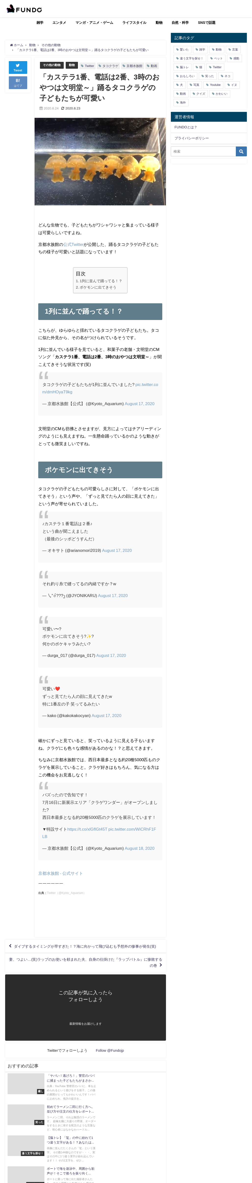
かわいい (221, 93)
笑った (209, 76)
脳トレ (184, 67)
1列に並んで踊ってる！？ (101, 288)
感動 (236, 58)
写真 (196, 84)
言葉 (235, 49)
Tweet (17, 67)
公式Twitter (73, 252)
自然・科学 (180, 22)
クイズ (200, 93)
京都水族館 (136, 65)
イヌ (234, 84)
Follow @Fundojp (110, 1065)
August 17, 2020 (140, 411)
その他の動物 (52, 64)
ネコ (227, 76)
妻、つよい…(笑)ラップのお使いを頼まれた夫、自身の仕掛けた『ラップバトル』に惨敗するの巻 (86, 977)
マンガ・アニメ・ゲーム (94, 22)
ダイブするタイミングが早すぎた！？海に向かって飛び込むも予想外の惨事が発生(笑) (84, 957)
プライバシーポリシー (192, 138)
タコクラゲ (112, 65)
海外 (183, 102)
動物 (159, 22)
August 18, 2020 (140, 856)
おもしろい (187, 76)
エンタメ (59, 22)
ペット (218, 58)
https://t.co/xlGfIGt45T (87, 837)
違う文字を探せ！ (191, 58)
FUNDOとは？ (186, 127)
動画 (48, 73)
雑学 (40, 22)
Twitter (91, 65)
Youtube (215, 84)
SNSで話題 (207, 22)
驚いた (184, 49)
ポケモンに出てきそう (98, 295)
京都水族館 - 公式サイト (60, 881)
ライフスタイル (134, 22)
